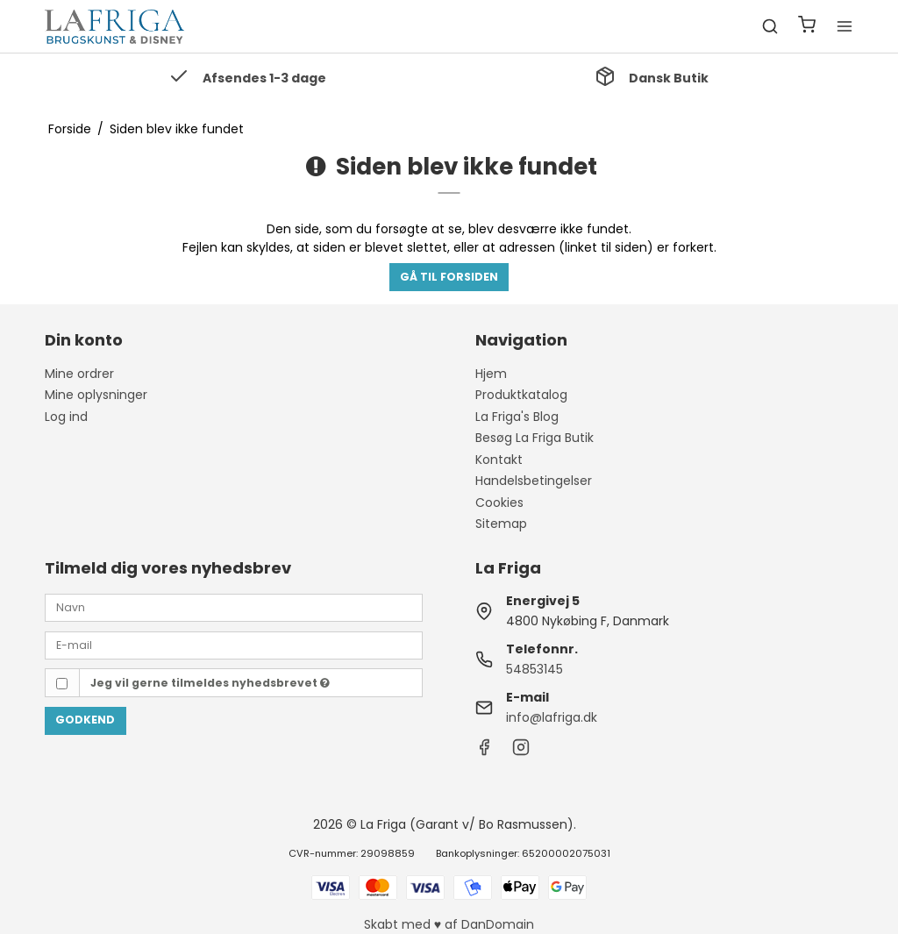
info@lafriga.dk (551, 717)
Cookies (499, 502)
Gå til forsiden (449, 276)
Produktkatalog (521, 394)
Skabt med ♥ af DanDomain (449, 924)
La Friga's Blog (517, 416)
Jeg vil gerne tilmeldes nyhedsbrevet (210, 682)
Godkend (85, 719)
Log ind (66, 416)
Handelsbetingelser (533, 480)
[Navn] (234, 607)
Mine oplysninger (96, 394)
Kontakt (499, 459)
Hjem (491, 373)
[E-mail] (234, 644)
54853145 (534, 669)
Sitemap (501, 523)
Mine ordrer (79, 373)
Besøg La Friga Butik (534, 437)
